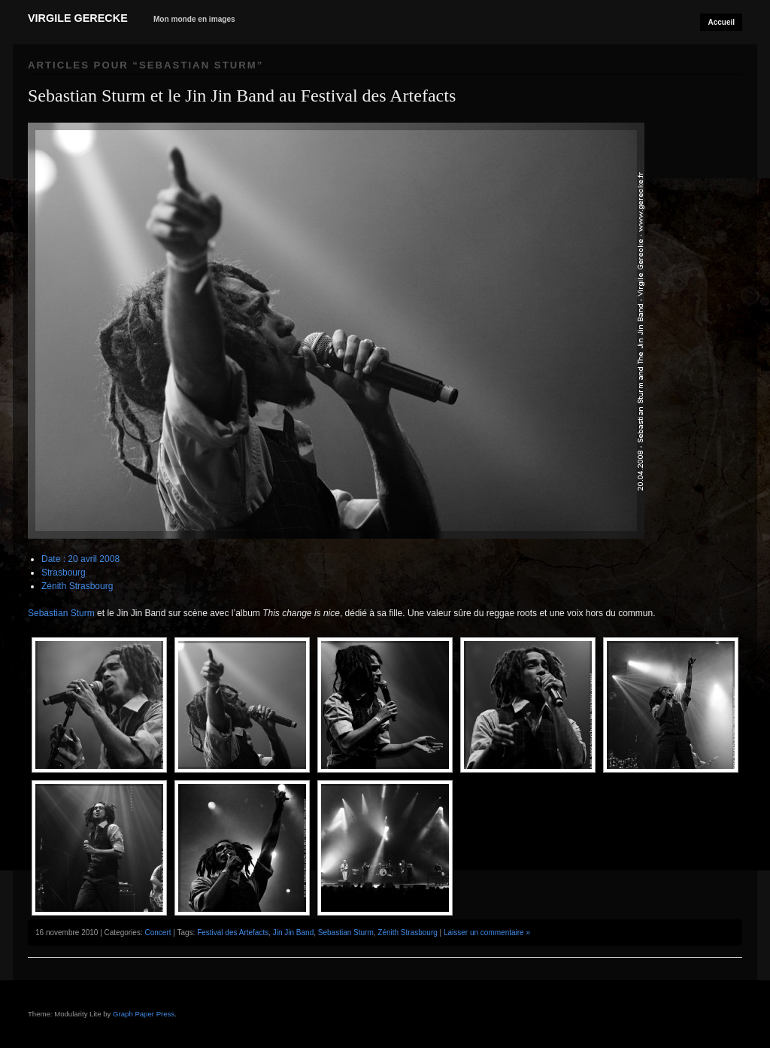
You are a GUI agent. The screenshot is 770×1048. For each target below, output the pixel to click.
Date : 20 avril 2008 (80, 559)
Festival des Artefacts (232, 932)
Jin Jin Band (293, 932)
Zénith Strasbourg (77, 586)
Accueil (721, 22)
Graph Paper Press (143, 1014)
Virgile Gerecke (78, 18)
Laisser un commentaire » (487, 932)
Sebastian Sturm (61, 613)
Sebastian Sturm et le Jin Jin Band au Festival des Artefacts (242, 95)
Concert (157, 932)
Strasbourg (63, 572)
